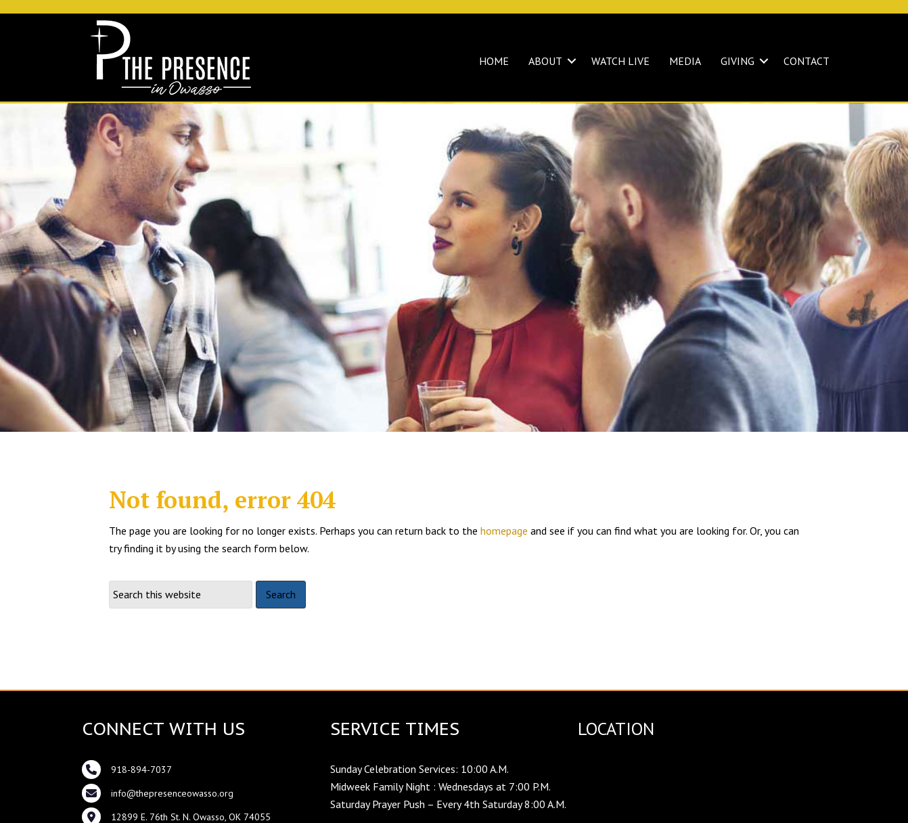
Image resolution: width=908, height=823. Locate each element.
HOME (494, 61)
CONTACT (807, 61)
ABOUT (545, 61)
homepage (504, 530)
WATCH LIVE (620, 61)
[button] (571, 61)
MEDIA (685, 61)
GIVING (737, 61)
